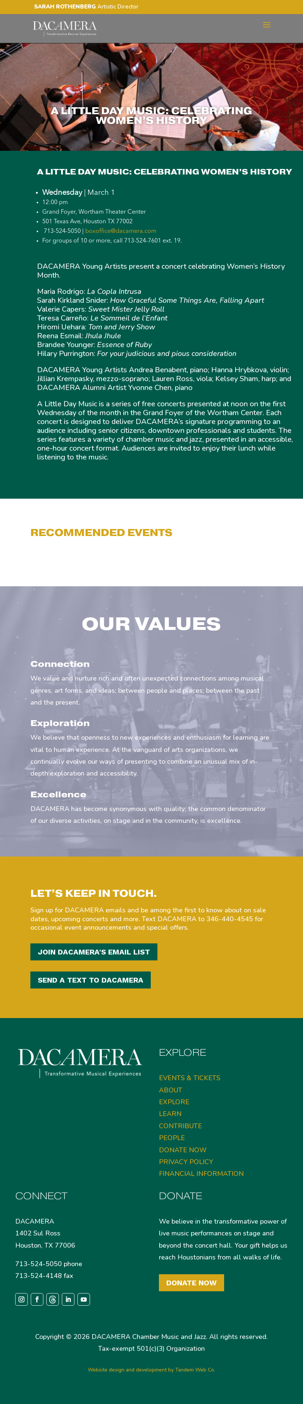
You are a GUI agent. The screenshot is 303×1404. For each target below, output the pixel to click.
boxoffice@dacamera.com (120, 231)
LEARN (170, 1113)
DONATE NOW (183, 1150)
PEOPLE (172, 1137)
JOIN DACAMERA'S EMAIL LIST (94, 951)
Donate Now (191, 1282)
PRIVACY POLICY (186, 1161)
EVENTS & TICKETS (189, 1078)
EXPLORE (174, 1102)
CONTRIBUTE (180, 1126)
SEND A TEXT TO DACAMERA (90, 980)
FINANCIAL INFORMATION (201, 1173)
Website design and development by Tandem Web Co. (151, 1369)
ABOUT (170, 1090)
